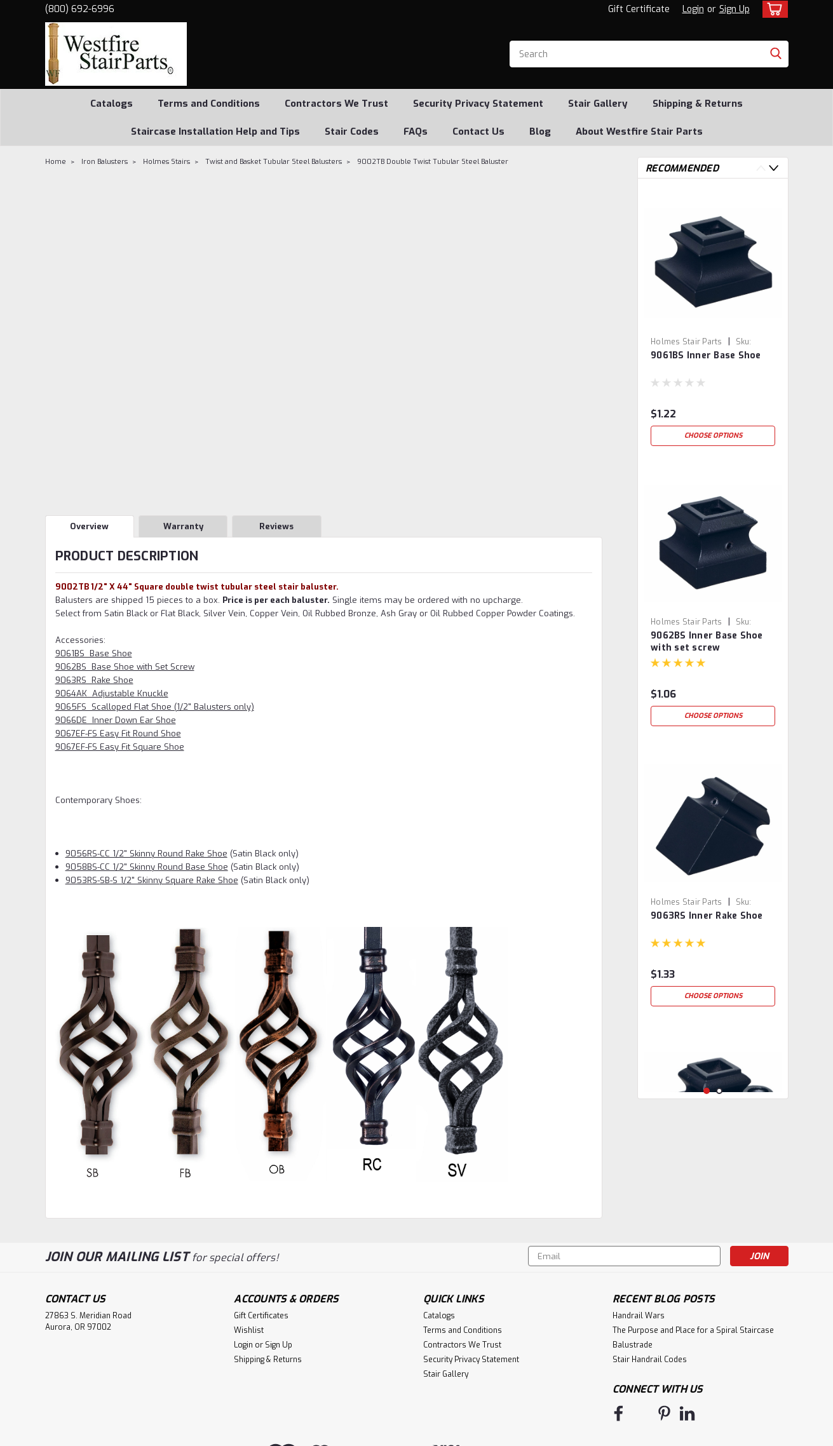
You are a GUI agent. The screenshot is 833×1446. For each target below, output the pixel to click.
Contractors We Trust (336, 103)
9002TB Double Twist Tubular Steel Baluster (432, 161)
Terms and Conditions (209, 103)
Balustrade (633, 1345)
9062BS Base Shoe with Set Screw (124, 666)
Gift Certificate (639, 9)
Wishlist (249, 1330)
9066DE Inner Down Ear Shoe (115, 720)
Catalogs (111, 103)
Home (55, 161)
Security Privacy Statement (478, 103)
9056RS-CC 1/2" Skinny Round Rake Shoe (146, 853)
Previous (761, 168)
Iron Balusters (104, 161)
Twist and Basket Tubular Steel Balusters (273, 161)
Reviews (276, 526)
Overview (89, 526)
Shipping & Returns (698, 103)
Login (693, 9)
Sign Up (734, 9)
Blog (540, 131)
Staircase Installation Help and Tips (215, 131)
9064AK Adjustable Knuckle (111, 693)
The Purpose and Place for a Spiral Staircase (693, 1330)
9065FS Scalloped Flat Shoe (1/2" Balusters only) (154, 706)
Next (773, 168)
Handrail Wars (639, 1316)
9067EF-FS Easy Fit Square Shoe (119, 746)
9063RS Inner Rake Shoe (707, 916)
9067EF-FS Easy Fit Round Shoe (118, 733)
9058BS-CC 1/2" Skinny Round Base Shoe (146, 867)
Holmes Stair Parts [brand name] (686, 342)
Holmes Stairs (166, 161)
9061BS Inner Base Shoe (706, 355)
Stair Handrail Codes (650, 1360)
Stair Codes (352, 131)
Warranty (183, 526)
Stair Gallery (598, 103)
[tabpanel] (713, 320)
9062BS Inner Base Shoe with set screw (707, 642)
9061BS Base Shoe (93, 653)
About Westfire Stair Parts (639, 131)
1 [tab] (706, 1091)
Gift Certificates (261, 1316)
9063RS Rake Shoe (94, 680)
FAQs (415, 131)
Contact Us (478, 131)
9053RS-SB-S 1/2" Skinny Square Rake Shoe (151, 880)
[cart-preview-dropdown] (772, 9)
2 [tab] (719, 1091)
